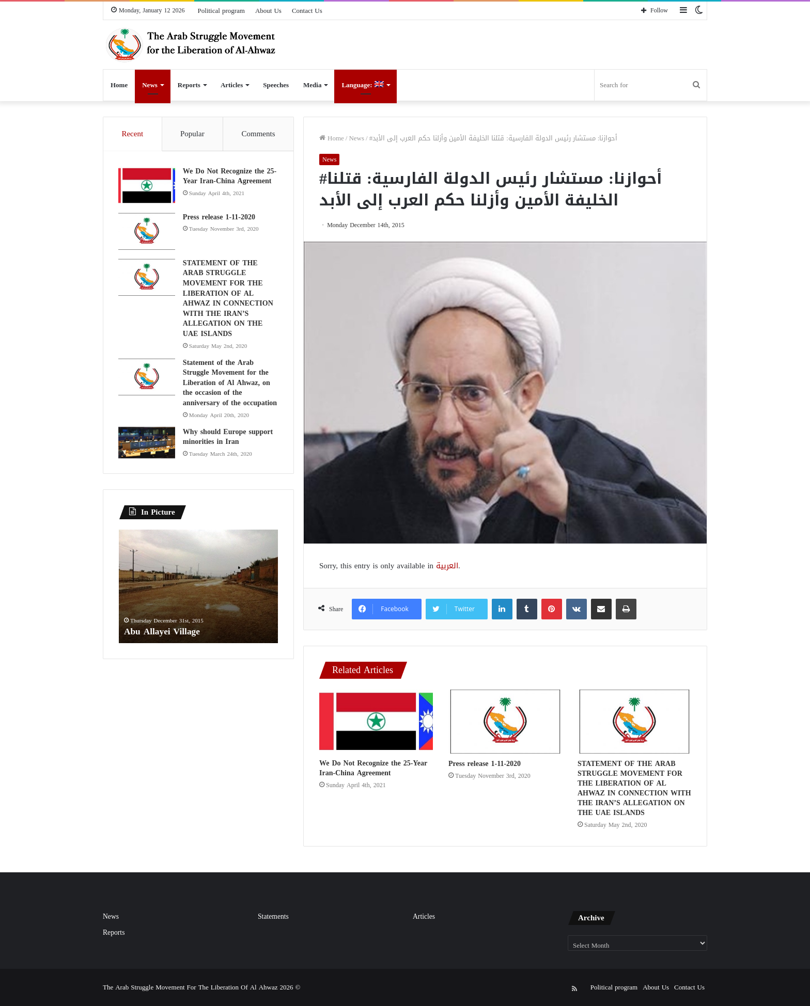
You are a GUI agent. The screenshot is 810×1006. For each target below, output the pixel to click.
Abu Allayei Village (163, 632)
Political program (221, 10)
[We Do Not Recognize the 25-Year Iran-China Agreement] (376, 721)
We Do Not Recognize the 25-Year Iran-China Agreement (373, 768)
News (150, 84)
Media (312, 84)
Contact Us (307, 10)
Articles (232, 84)
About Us (268, 10)
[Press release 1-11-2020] (505, 722)
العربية (447, 565)
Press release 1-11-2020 (484, 764)
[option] (198, 588)
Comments (258, 133)
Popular (192, 133)
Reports (189, 84)
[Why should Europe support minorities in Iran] (147, 443)
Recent (132, 133)
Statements (273, 916)
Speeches (276, 84)
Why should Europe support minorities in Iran (228, 437)
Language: (362, 84)
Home (119, 84)
